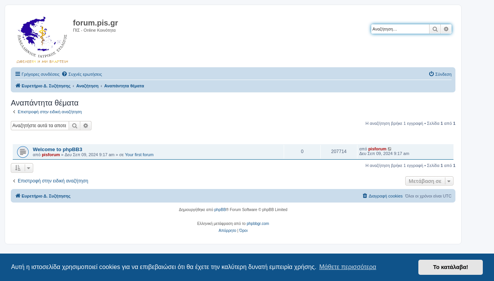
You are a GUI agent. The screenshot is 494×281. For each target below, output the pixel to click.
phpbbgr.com (258, 223)
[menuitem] (81, 74)
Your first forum (139, 154)
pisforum (51, 154)
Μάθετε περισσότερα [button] (347, 267)
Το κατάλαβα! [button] (450, 267)
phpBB (220, 210)
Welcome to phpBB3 (57, 149)
